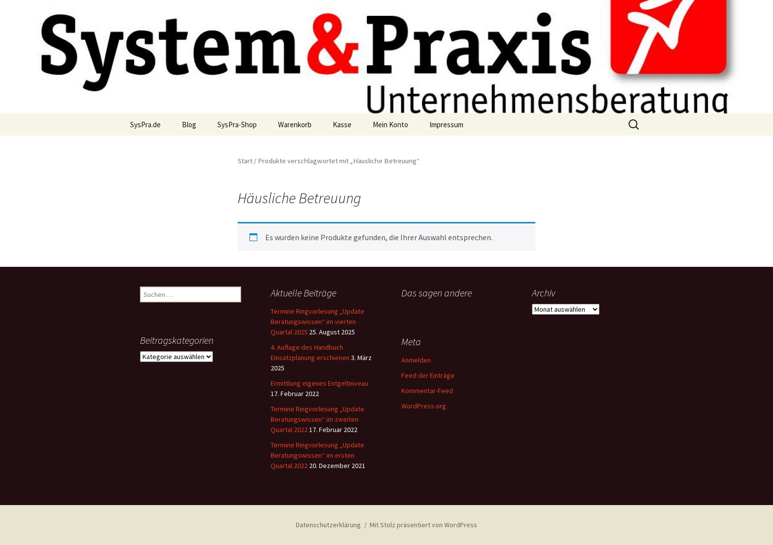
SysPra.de (145, 124)
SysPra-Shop (237, 124)
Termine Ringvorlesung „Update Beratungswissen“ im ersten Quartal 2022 (317, 455)
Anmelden (416, 360)
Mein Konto (390, 124)
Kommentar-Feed (427, 390)
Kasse (342, 124)
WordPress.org (423, 405)
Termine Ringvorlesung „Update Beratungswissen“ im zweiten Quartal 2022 (317, 419)
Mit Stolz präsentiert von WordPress (423, 524)
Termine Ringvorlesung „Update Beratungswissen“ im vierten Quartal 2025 (317, 321)
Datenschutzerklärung (328, 524)
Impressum (446, 124)
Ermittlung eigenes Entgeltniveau (319, 383)
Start (245, 160)
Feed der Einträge (428, 375)
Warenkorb (295, 124)
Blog (189, 124)
